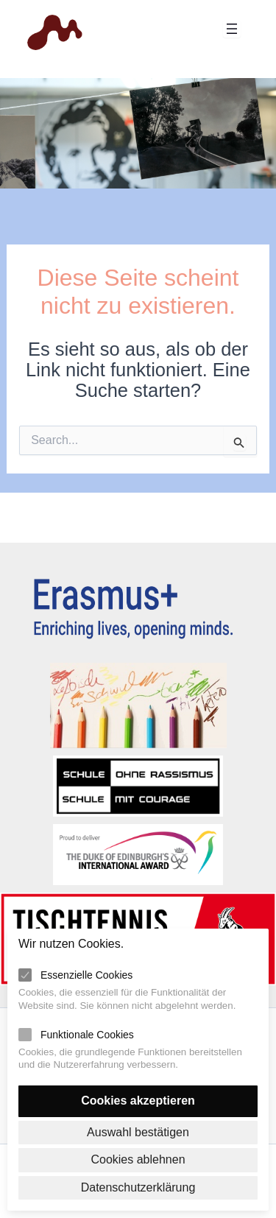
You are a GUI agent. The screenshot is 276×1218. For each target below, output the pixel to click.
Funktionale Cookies (87, 1035)
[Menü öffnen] (232, 29)
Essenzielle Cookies (86, 975)
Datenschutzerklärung (138, 1187)
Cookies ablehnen (138, 1159)
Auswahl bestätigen (138, 1132)
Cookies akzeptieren (138, 1100)
